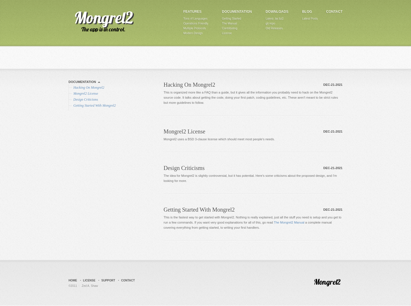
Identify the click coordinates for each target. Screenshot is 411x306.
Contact (334, 12)
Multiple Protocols (194, 28)
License (226, 33)
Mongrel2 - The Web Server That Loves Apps (103, 21)
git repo (270, 23)
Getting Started (231, 18)
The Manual (229, 23)
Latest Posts (310, 18)
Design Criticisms (184, 168)
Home (72, 280)
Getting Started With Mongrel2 (199, 209)
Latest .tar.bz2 (274, 18)
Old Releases (274, 28)
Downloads (276, 12)
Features (192, 12)
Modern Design (193, 33)
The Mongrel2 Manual (289, 222)
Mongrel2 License (184, 131)
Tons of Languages (195, 18)
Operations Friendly (195, 23)
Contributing (229, 28)
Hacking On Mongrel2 (189, 85)
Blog (307, 12)
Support (108, 280)
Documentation (237, 12)
